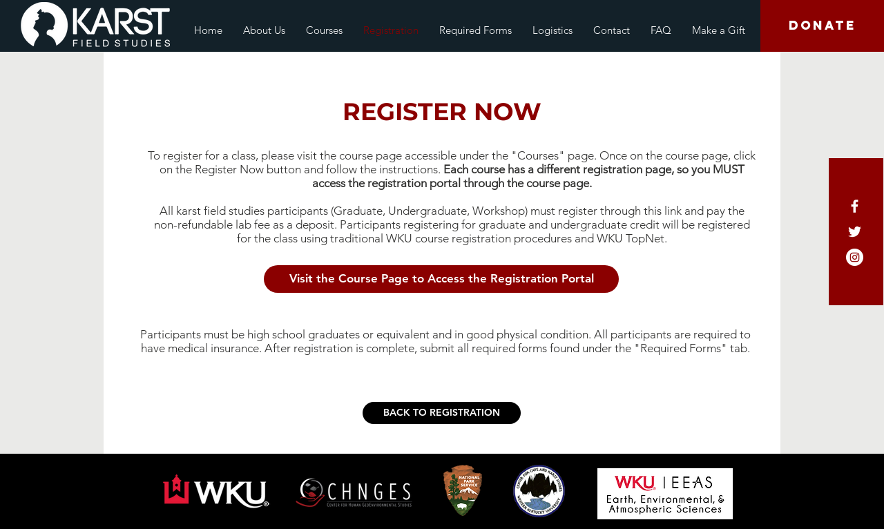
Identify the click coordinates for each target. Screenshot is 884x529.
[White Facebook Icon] (854, 206)
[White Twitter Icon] (854, 231)
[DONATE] (822, 26)
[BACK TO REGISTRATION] (442, 413)
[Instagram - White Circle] (854, 257)
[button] (441, 279)
